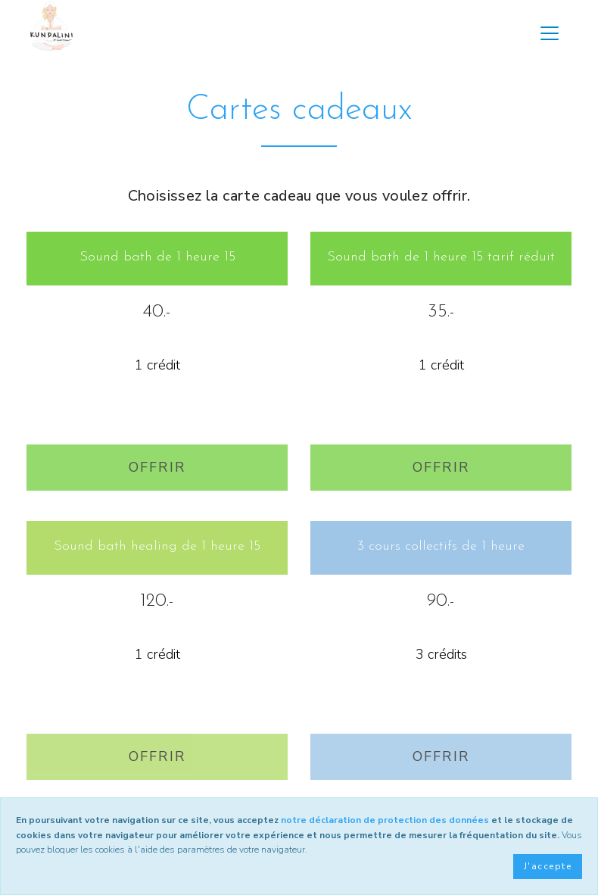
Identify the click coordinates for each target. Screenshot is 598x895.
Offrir (157, 467)
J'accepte (548, 866)
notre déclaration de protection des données (385, 820)
